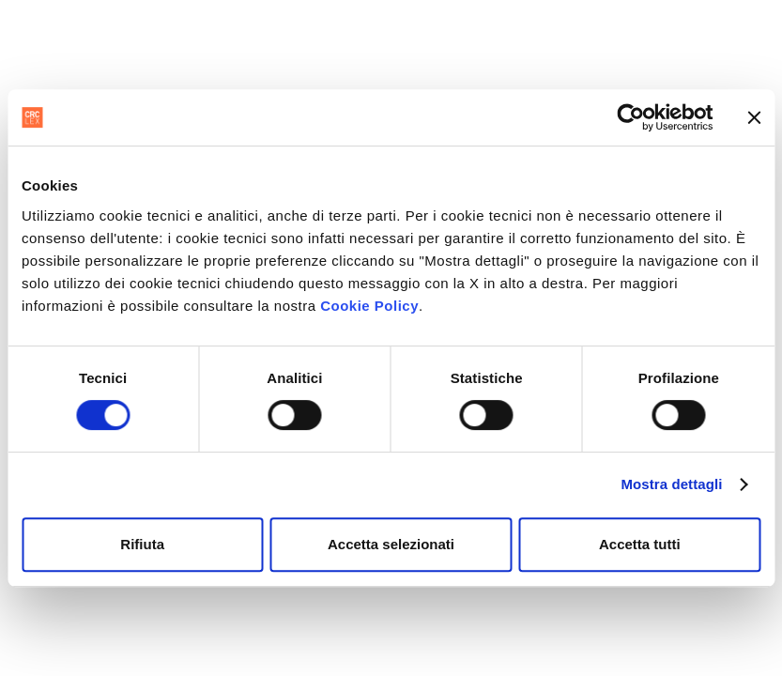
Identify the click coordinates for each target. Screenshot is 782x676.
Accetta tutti (640, 544)
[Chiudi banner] (753, 117)
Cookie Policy (369, 306)
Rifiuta (142, 544)
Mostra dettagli (671, 484)
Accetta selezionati (391, 544)
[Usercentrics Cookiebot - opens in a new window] (630, 117)
